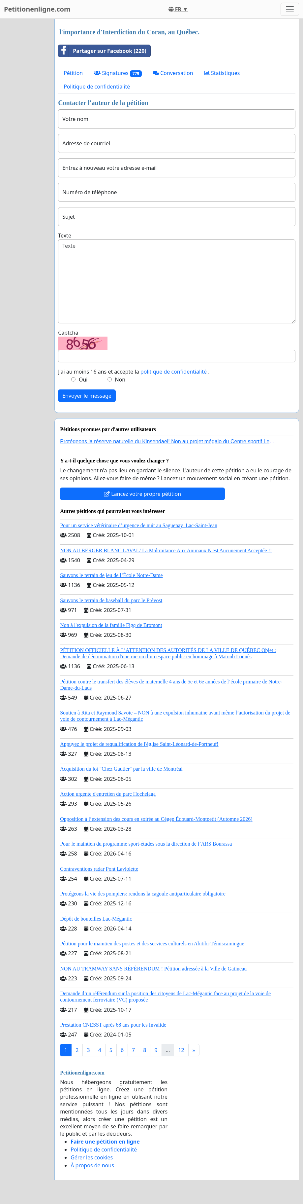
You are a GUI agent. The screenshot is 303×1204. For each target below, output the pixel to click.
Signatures (118, 73)
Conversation (173, 73)
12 (181, 1050)
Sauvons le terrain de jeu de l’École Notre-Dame (111, 575)
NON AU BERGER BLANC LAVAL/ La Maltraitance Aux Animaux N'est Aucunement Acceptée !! (166, 550)
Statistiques (222, 73)
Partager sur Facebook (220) (102, 51)
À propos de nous (92, 1165)
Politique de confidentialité (97, 86)
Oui (83, 379)
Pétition (73, 73)
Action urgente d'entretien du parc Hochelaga (108, 794)
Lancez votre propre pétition (142, 493)
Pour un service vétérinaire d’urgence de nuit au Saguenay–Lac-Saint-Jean (138, 525)
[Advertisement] (25, 118)
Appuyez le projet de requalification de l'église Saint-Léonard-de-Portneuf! (139, 744)
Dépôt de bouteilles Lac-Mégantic (96, 919)
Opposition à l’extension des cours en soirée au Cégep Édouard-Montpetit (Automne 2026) (156, 819)
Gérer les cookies (92, 1157)
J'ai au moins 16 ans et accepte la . (133, 371)
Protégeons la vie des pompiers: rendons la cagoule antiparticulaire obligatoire (143, 893)
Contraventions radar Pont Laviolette (99, 869)
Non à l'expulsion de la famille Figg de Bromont (111, 625)
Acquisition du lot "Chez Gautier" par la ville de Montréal (121, 769)
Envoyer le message (86, 395)
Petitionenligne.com (37, 9)
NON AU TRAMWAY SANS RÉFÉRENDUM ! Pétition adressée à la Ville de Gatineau (153, 968)
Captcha (68, 332)
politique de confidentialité (174, 371)
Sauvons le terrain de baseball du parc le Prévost (111, 600)
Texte (64, 235)
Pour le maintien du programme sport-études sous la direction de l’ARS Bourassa (146, 844)
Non (120, 379)
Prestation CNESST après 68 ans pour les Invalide (113, 1025)
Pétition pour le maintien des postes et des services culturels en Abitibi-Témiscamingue (152, 943)
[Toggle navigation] (290, 9)
